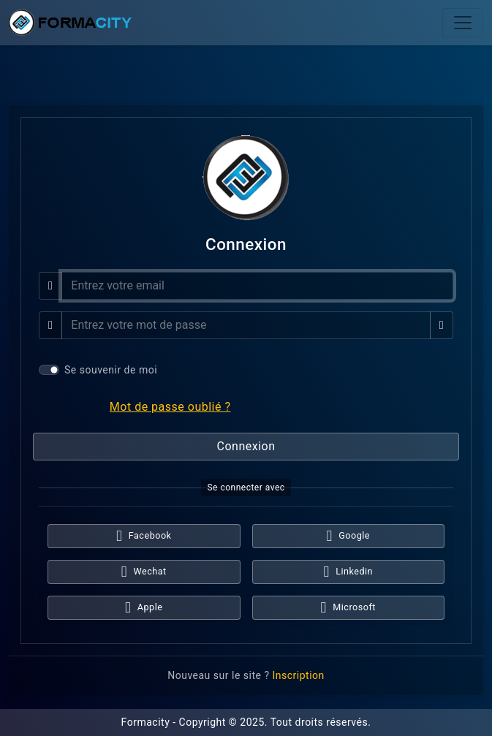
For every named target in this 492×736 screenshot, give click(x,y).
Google (349, 536)
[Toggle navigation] (462, 22)
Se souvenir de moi (110, 370)
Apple (143, 607)
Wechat (144, 572)
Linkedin (348, 572)
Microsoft (348, 607)
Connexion (246, 446)
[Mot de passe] (245, 325)
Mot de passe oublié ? (170, 407)
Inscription (298, 675)
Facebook (143, 536)
